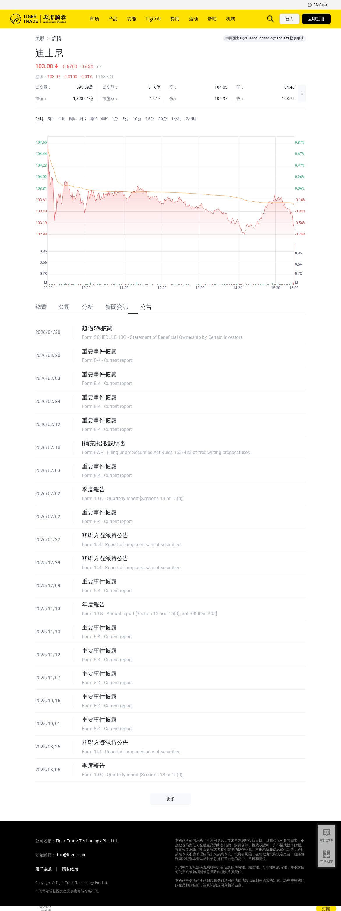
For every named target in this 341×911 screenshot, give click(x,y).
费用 (174, 18)
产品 (113, 18)
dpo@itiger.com (71, 854)
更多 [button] (171, 799)
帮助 (212, 18)
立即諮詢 (326, 840)
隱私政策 (70, 869)
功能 (131, 18)
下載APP (326, 861)
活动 (193, 18)
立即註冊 (316, 19)
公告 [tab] (146, 306)
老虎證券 (42, 19)
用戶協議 (43, 869)
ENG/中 (320, 5)
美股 (40, 38)
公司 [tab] (64, 306)
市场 (94, 18)
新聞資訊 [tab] (116, 306)
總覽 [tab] (41, 306)
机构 (230, 18)
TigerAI (153, 18)
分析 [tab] (87, 306)
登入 (289, 19)
